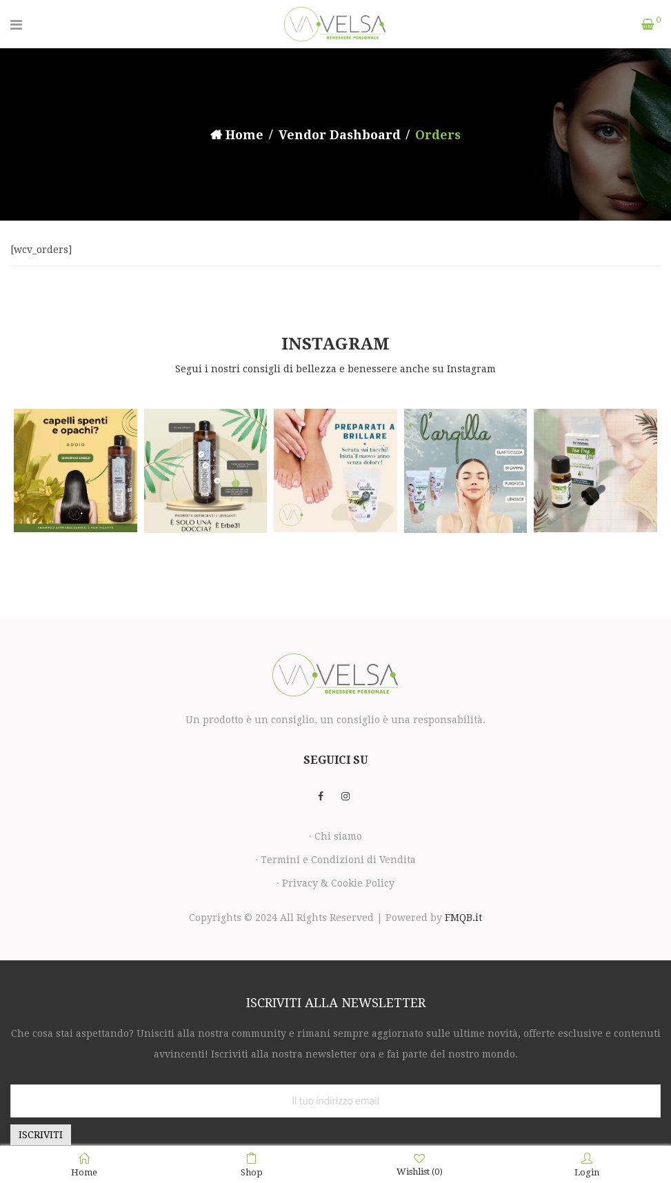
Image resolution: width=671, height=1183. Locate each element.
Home (244, 135)
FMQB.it (463, 917)
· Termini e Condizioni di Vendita (335, 859)
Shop (252, 1165)
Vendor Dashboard (340, 135)
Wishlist (420, 1165)
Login (586, 1165)
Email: (335, 1072)
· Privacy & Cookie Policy (335, 883)
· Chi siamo (335, 836)
